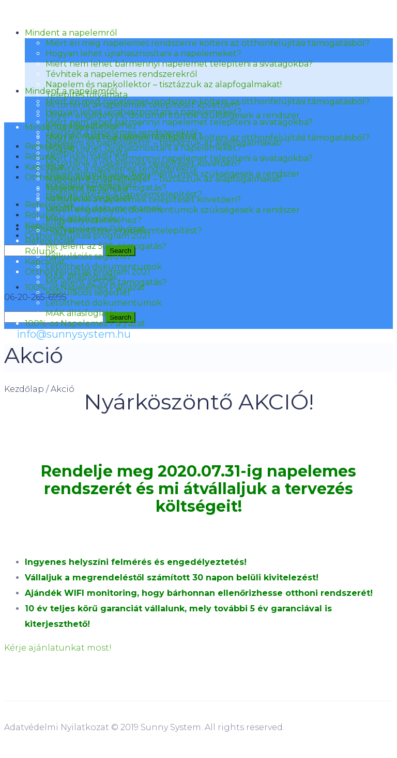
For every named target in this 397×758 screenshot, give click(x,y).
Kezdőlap (24, 389)
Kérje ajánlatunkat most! (58, 648)
